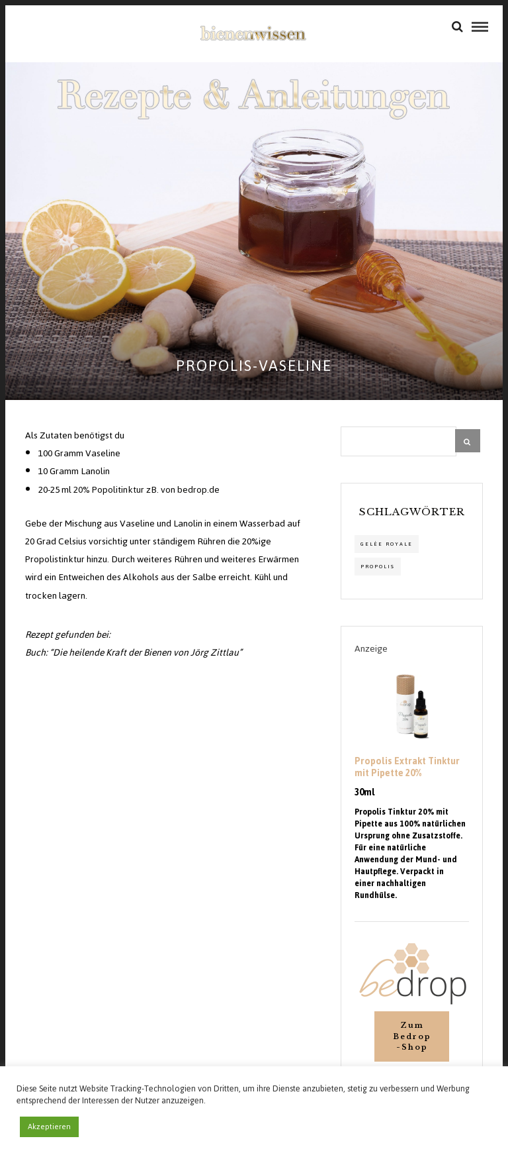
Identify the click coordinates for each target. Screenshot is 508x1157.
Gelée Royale (386, 544)
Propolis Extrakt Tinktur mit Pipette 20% (407, 768)
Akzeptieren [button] (49, 1126)
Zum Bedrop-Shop (412, 1036)
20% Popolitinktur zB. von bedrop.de (146, 490)
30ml (365, 793)
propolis (377, 567)
